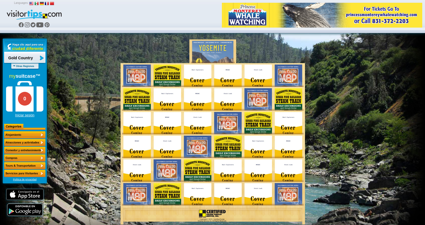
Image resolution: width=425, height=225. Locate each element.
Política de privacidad (25, 179)
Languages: (21, 2)
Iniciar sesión (24, 115)
